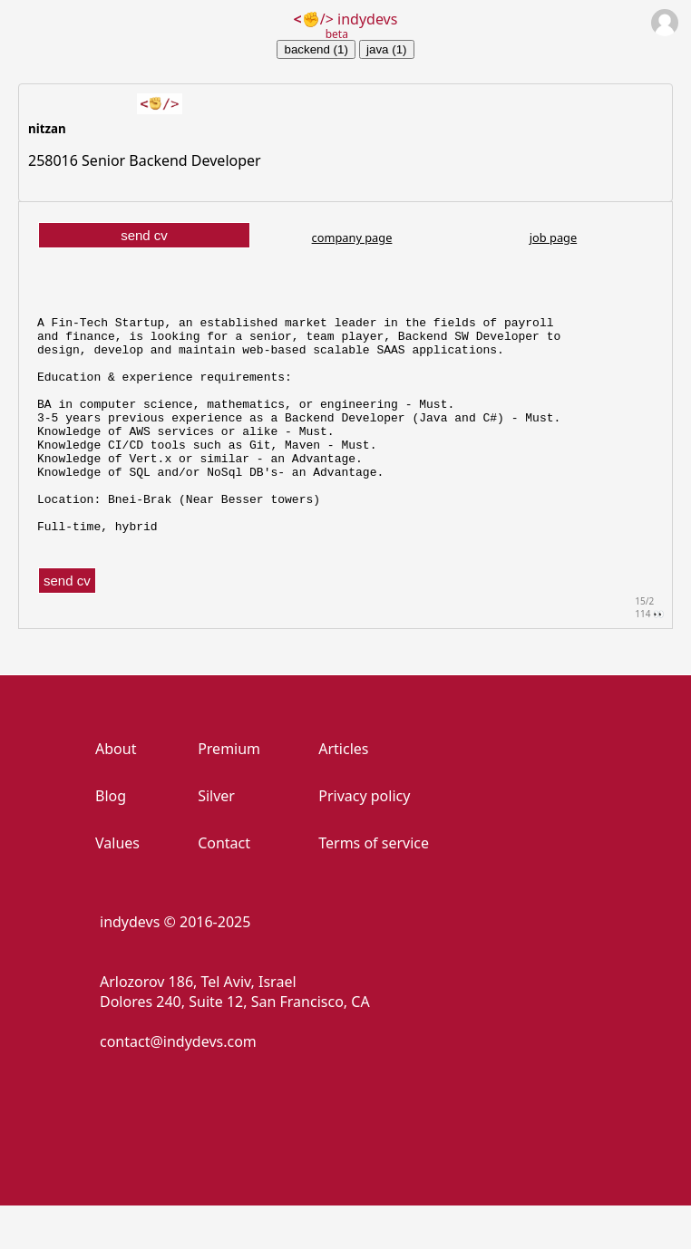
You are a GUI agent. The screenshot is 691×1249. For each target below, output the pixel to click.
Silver (216, 839)
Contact (224, 886)
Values (117, 886)
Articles (343, 792)
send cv (144, 235)
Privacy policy (364, 839)
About (115, 792)
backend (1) (315, 49)
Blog (110, 839)
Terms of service (373, 886)
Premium (229, 792)
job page (553, 237)
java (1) (386, 49)
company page (352, 237)
